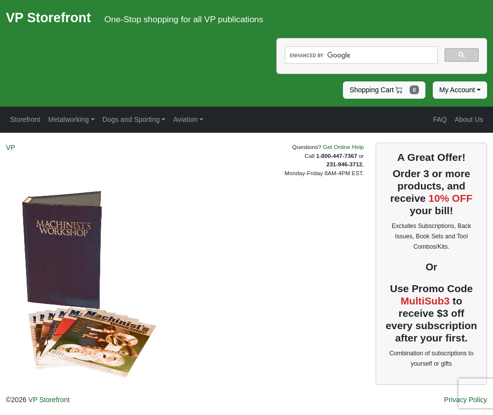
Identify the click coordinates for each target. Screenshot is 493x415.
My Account (457, 90)
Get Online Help (343, 147)
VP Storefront (49, 400)
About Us (469, 119)
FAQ (440, 119)
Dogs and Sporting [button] (131, 119)
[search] (360, 55)
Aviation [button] (185, 119)
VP (10, 147)
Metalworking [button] (68, 119)
